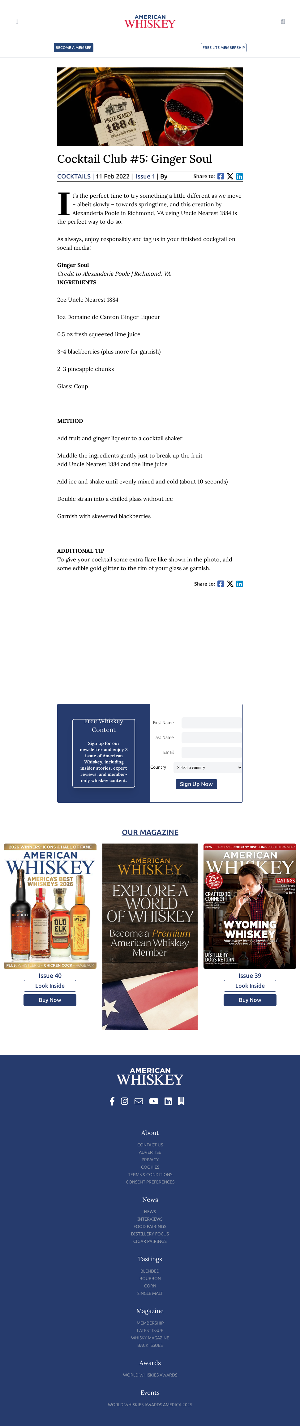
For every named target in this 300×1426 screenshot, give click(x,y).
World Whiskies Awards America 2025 (150, 1404)
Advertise (150, 1152)
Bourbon (150, 1278)
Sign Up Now (196, 784)
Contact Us (150, 1145)
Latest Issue (150, 1330)
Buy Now (50, 1000)
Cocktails (75, 176)
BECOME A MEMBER (74, 47)
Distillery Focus (150, 1234)
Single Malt (150, 1293)
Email (168, 752)
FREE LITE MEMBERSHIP (224, 47)
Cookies (150, 1167)
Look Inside (50, 985)
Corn (150, 1286)
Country (158, 767)
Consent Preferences (150, 1182)
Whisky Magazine (150, 1338)
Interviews (149, 1219)
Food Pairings (150, 1226)
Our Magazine (150, 832)
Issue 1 (145, 176)
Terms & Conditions (150, 1174)
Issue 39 (249, 975)
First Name (163, 722)
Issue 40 (50, 975)
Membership (150, 1323)
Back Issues (150, 1345)
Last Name (163, 737)
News (150, 1211)
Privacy (150, 1159)
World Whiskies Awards (150, 1375)
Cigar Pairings (150, 1241)
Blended (150, 1271)
